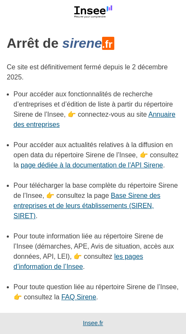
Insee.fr (93, 323)
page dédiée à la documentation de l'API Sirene (92, 165)
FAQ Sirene (78, 297)
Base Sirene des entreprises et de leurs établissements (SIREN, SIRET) (86, 205)
